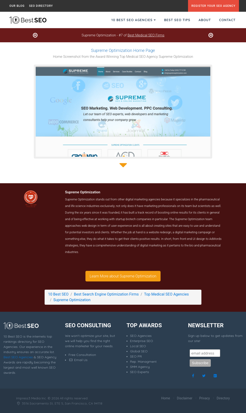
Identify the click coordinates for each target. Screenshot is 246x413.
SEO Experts (139, 372)
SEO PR (136, 356)
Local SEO (138, 346)
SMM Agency (140, 367)
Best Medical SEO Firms (145, 35)
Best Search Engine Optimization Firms (106, 294)
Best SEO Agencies (18, 357)
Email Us (78, 360)
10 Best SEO (58, 294)
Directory (223, 398)
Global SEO (139, 351)
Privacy (204, 398)
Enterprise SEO (141, 341)
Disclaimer (184, 398)
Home (165, 398)
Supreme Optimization (71, 300)
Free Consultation (82, 355)
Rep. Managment (143, 361)
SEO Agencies (141, 336)
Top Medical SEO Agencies (166, 294)
